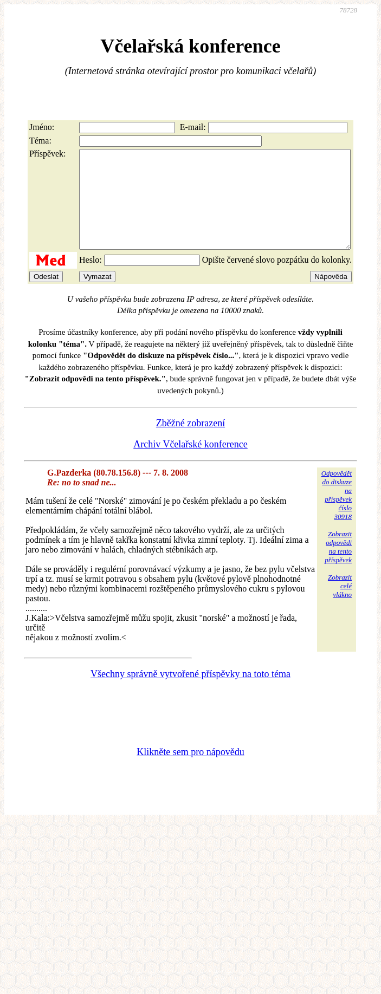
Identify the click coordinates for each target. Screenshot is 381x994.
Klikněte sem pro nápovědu (190, 771)
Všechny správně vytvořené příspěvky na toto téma (190, 693)
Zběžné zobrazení (190, 442)
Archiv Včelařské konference (190, 463)
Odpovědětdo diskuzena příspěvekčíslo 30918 (336, 514)
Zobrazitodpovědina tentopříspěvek (338, 566)
